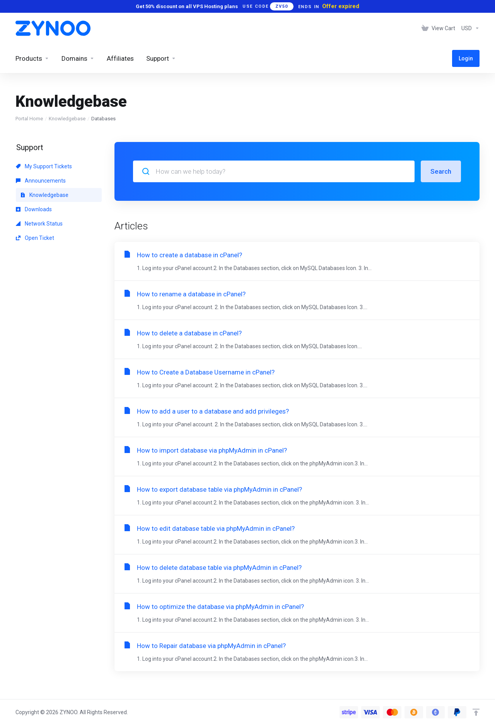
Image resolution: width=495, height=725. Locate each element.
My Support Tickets (44, 166)
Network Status (39, 224)
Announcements (41, 181)
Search (440, 171)
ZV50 (281, 6)
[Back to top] (476, 712)
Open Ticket (35, 238)
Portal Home (29, 118)
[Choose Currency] (469, 28)
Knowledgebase (67, 118)
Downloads (34, 209)
